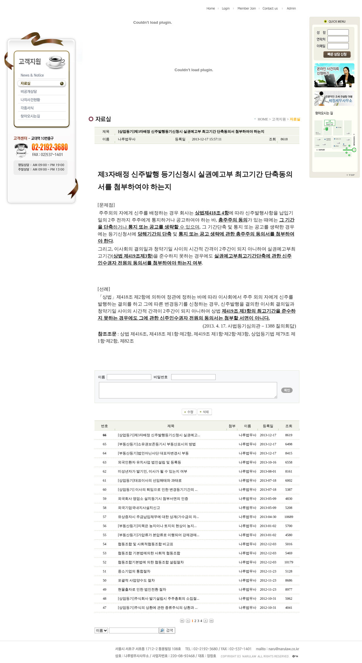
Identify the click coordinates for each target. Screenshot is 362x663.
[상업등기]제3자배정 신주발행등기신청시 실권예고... (159, 435)
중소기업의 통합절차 (134, 571)
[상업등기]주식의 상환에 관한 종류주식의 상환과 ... (158, 608)
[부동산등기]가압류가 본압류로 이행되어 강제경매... (158, 535)
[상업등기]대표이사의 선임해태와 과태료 (150, 480)
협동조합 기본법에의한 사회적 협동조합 (149, 553)
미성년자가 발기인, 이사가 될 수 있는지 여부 (152, 471)
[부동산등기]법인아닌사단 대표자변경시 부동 (153, 453)
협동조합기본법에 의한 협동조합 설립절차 (151, 562)
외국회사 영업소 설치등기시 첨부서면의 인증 (153, 499)
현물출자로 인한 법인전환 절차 (142, 589)
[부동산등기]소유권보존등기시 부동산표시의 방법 (157, 444)
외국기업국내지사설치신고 (139, 508)
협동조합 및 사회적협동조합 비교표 (145, 544)
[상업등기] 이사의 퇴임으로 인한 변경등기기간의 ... (158, 490)
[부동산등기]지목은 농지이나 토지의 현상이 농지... (157, 526)
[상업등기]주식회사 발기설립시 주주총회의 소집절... (158, 598)
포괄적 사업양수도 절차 (136, 580)
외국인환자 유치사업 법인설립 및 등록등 (149, 462)
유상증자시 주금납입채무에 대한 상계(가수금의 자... (158, 517)
